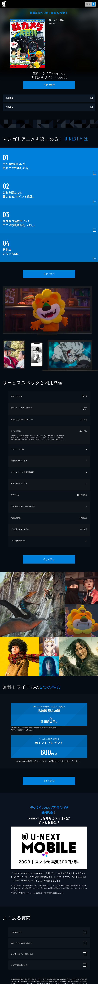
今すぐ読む (49, 85)
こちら (51, 439)
